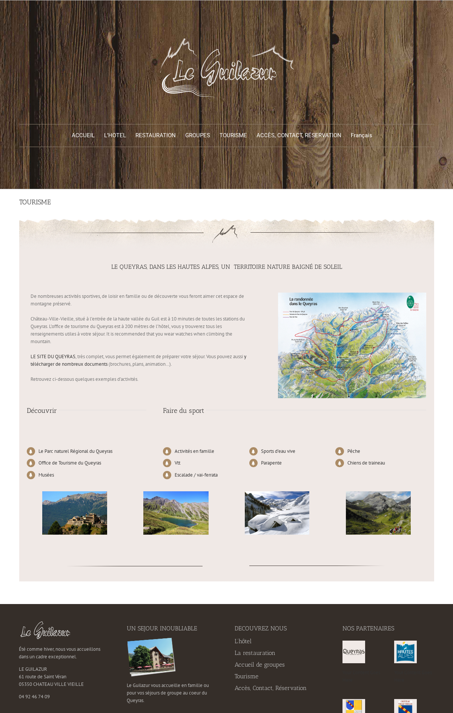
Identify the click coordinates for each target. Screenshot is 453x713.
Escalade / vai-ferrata (196, 475)
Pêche (353, 451)
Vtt (177, 463)
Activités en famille (194, 451)
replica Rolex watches (161, 379)
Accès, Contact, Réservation (271, 688)
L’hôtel (243, 641)
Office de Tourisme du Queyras (69, 463)
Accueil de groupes (260, 664)
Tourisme (246, 676)
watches (183, 334)
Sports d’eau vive (278, 451)
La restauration (255, 652)
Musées (46, 475)
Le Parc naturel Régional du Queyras (75, 451)
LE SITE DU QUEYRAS (53, 356)
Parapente (271, 463)
